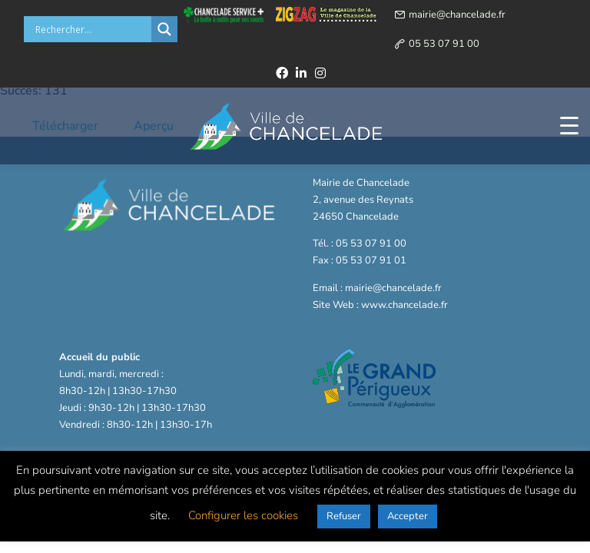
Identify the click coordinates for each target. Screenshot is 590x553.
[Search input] (91, 29)
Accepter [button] (407, 516)
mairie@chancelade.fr (457, 15)
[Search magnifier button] (164, 29)
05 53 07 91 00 (444, 44)
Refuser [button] (343, 516)
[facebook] (282, 73)
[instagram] (320, 73)
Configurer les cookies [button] (243, 515)
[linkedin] (301, 73)
